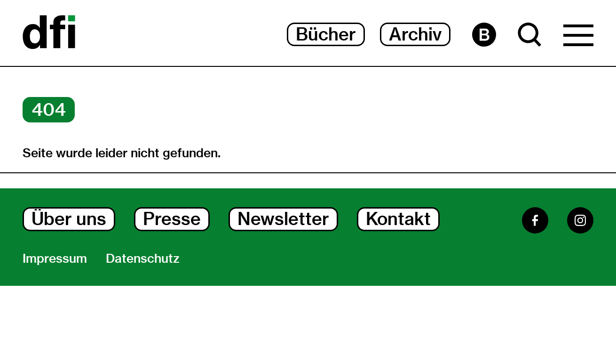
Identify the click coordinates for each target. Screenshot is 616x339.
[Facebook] (535, 220)
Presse (172, 218)
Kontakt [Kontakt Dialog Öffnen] (398, 218)
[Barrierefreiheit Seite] (484, 35)
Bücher (326, 34)
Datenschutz (143, 258)
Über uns (69, 218)
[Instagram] (580, 220)
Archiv (415, 34)
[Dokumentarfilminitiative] (49, 33)
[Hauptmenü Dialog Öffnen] (578, 37)
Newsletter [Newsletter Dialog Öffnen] (283, 218)
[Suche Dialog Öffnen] (530, 35)
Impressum (55, 258)
